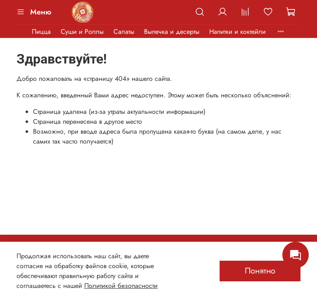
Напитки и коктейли (237, 31)
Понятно (260, 271)
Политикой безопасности (121, 285)
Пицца (41, 31)
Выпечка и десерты (171, 31)
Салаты (124, 31)
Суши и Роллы (82, 31)
